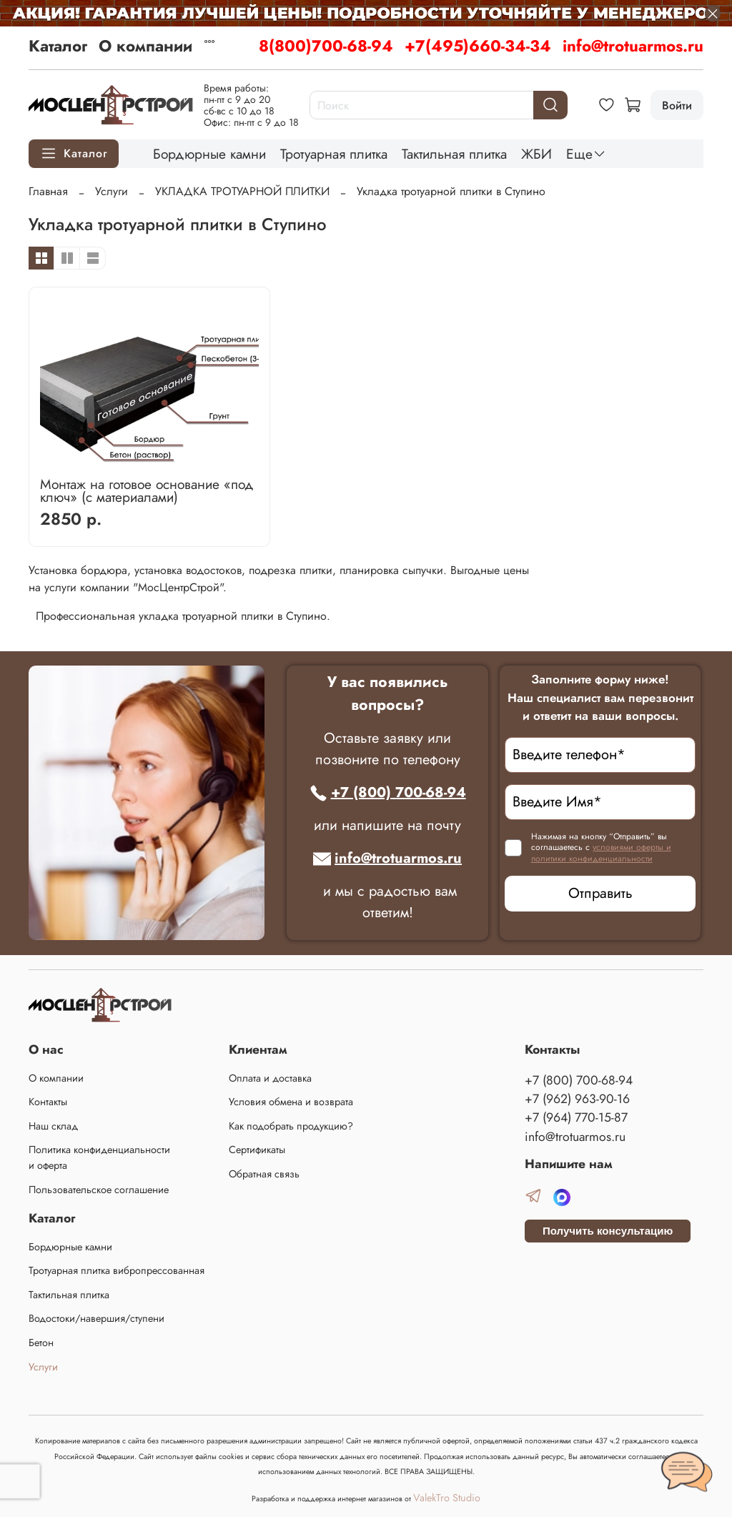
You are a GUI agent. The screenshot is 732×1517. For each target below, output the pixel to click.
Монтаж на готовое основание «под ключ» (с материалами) (147, 490)
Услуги (111, 191)
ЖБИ (536, 154)
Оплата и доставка (270, 1078)
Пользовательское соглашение (99, 1189)
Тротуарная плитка (333, 154)
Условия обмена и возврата (291, 1101)
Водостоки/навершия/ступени (96, 1318)
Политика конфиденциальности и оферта (99, 1157)
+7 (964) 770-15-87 (576, 1117)
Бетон (41, 1342)
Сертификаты (257, 1149)
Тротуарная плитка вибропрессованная (116, 1270)
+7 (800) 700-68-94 (388, 792)
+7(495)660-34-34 (478, 45)
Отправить (600, 893)
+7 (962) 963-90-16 (577, 1098)
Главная (48, 191)
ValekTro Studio (446, 1498)
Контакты (48, 1101)
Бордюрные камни (209, 154)
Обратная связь (264, 1174)
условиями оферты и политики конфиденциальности (601, 853)
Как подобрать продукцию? (291, 1126)
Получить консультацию (608, 1231)
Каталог (58, 45)
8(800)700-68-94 (326, 45)
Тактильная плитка (454, 154)
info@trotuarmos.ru (633, 45)
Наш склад (53, 1126)
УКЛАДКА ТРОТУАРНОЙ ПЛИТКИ (242, 191)
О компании (145, 45)
